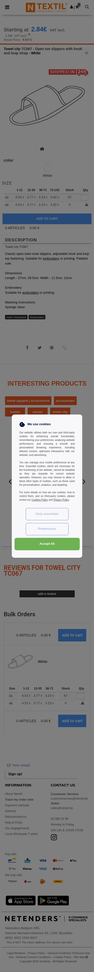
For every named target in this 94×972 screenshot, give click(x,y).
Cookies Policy (40, 499)
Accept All (47, 544)
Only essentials (47, 514)
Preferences (47, 529)
